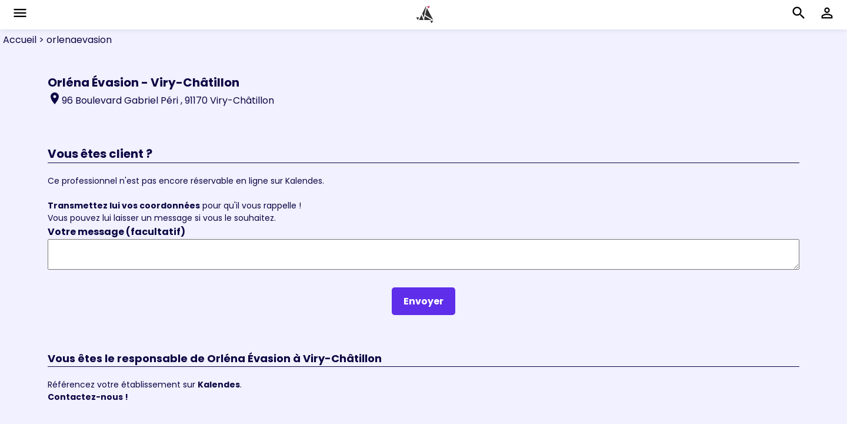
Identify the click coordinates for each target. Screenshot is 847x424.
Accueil (19, 40)
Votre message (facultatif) (116, 231)
